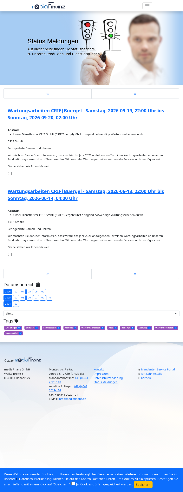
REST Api (127, 327)
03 (22, 297)
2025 (8, 297)
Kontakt (99, 369)
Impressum (101, 373)
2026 (8, 291)
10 (49, 297)
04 (22, 291)
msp (113, 327)
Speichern (143, 485)
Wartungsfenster (166, 327)
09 (42, 291)
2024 (8, 303)
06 (36, 291)
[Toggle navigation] (147, 5)
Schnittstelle (51, 327)
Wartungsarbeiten (92, 327)
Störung (145, 327)
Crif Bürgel (13, 327)
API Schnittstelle (151, 373)
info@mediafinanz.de (72, 399)
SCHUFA (32, 327)
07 (36, 297)
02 (16, 291)
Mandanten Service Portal (158, 369)
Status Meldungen (105, 382)
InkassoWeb (14, 333)
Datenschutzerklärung (108, 378)
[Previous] (47, 93)
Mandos (71, 327)
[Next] (135, 93)
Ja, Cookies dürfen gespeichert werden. (104, 484)
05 (29, 291)
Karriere (146, 378)
